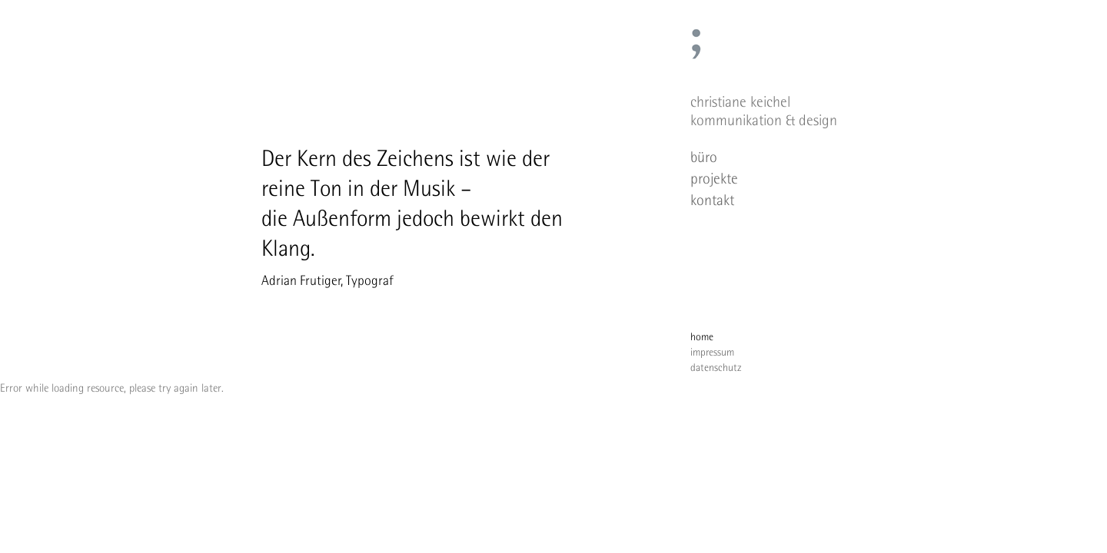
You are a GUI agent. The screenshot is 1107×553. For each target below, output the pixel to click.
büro (703, 156)
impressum (712, 352)
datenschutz (715, 367)
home (701, 336)
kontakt (712, 199)
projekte (714, 178)
